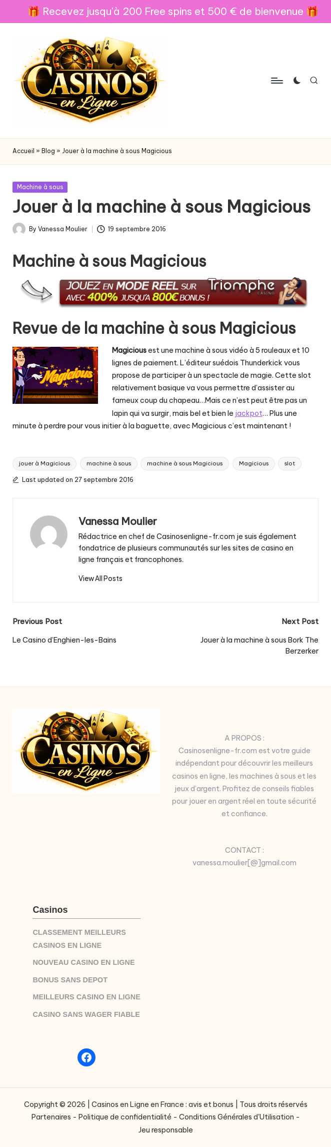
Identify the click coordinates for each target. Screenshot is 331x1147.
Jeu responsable (165, 1129)
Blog (48, 151)
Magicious (253, 463)
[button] (100, 579)
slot (289, 463)
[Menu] (276, 81)
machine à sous (108, 463)
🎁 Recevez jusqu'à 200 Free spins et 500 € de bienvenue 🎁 (173, 11)
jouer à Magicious (44, 463)
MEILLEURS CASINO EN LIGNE (86, 997)
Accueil (23, 151)
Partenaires (51, 1116)
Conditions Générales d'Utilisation (236, 1116)
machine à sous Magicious (184, 463)
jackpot (248, 413)
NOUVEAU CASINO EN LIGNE (83, 962)
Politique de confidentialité (125, 1116)
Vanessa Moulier (117, 521)
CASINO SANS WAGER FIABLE (86, 1014)
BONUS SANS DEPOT (70, 980)
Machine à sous (40, 187)
